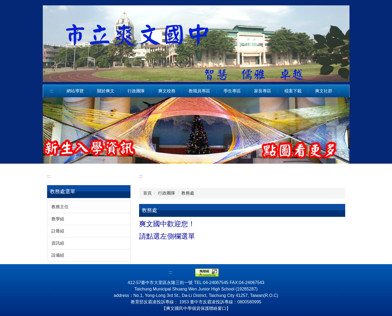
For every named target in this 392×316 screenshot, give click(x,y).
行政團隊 (166, 193)
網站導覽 (75, 91)
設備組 (57, 255)
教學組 (57, 219)
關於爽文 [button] (105, 91)
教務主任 (60, 206)
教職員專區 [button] (199, 91)
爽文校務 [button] (166, 91)
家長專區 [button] (262, 91)
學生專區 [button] (232, 91)
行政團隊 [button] (136, 91)
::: (51, 91)
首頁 (147, 193)
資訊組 (57, 243)
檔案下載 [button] (293, 91)
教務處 (187, 193)
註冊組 (57, 231)
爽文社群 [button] (323, 91)
